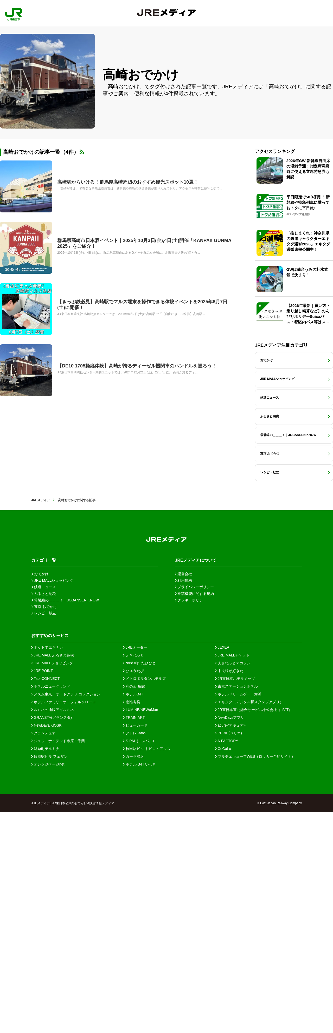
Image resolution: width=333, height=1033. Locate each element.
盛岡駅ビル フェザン (49, 977)
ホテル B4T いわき (139, 985)
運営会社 (183, 795)
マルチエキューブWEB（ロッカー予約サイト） (255, 977)
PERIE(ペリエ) (228, 953)
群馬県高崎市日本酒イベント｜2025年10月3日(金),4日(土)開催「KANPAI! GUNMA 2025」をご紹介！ (144, 243)
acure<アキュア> (230, 946)
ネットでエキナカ (47, 868)
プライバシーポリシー (194, 808)
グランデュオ (43, 953)
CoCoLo (223, 969)
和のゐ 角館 (134, 907)
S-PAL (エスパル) (138, 961)
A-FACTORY (226, 961)
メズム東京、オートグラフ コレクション (65, 915)
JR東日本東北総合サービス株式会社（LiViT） (253, 930)
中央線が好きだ (229, 891)
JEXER (222, 868)
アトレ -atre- (134, 953)
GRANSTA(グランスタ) (51, 938)
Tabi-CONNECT (45, 899)
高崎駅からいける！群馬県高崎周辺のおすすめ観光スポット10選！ (127, 182)
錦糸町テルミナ (45, 969)
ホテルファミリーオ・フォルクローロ (63, 922)
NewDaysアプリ (229, 938)
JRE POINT (42, 891)
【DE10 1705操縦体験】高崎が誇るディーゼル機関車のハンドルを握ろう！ (136, 365)
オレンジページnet (47, 985)
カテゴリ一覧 (43, 781)
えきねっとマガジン (233, 883)
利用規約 (183, 801)
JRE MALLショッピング (52, 883)
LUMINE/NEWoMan (140, 930)
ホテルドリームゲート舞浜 (238, 915)
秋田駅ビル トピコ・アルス (146, 969)
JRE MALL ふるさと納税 (52, 876)
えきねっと (133, 876)
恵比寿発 (131, 922)
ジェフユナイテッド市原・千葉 (58, 961)
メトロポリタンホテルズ (144, 899)
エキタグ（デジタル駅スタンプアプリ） (249, 922)
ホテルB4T (133, 915)
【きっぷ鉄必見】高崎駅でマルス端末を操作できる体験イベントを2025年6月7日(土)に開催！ (142, 304)
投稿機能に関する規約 (194, 814)
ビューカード (135, 946)
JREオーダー (135, 868)
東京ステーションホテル (236, 907)
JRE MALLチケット (232, 876)
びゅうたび (133, 891)
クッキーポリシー (191, 821)
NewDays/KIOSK (46, 946)
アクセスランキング (275, 216)
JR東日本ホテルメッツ (235, 899)
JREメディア (40, 721)
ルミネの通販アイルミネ (52, 930)
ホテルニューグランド (50, 907)
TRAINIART (134, 938)
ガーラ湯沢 (133, 977)
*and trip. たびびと (139, 883)
